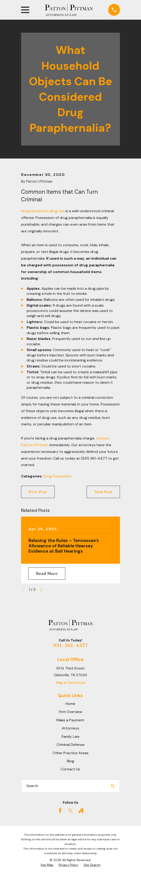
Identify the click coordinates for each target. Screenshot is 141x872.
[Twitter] (70, 810)
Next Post (103, 491)
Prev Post (38, 491)
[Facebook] (60, 810)
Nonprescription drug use (42, 211)
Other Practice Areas (70, 753)
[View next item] (41, 590)
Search (32, 785)
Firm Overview (70, 711)
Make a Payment (70, 720)
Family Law (70, 736)
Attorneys (70, 728)
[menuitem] (47, 865)
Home (70, 703)
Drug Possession (58, 476)
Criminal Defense (70, 744)
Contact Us (70, 769)
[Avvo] (80, 810)
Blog (70, 761)
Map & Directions (70, 682)
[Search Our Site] (113, 786)
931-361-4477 (70, 645)
